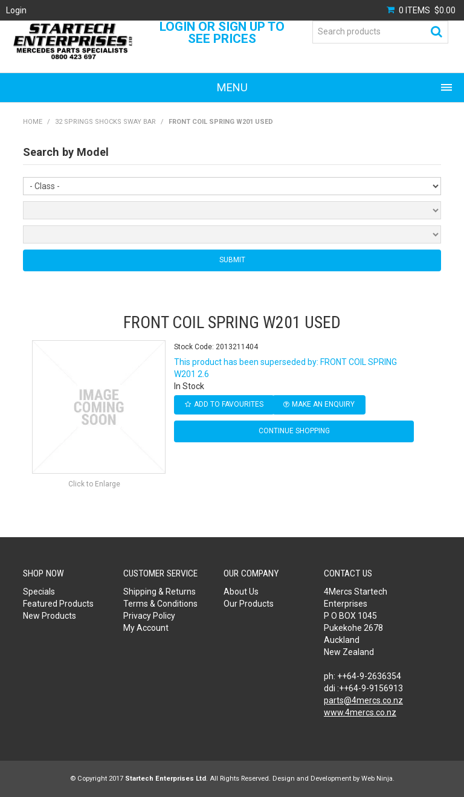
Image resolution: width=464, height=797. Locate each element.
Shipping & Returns (159, 591)
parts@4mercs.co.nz (363, 700)
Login (16, 10)
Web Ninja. (378, 778)
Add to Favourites (228, 404)
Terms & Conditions (160, 603)
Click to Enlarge (94, 484)
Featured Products (58, 603)
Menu (232, 87)
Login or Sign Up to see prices (222, 32)
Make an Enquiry (323, 404)
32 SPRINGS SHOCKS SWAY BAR (105, 122)
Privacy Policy (149, 616)
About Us (241, 591)
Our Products (249, 603)
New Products (49, 616)
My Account (146, 628)
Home (32, 122)
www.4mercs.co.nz (360, 712)
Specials (39, 591)
